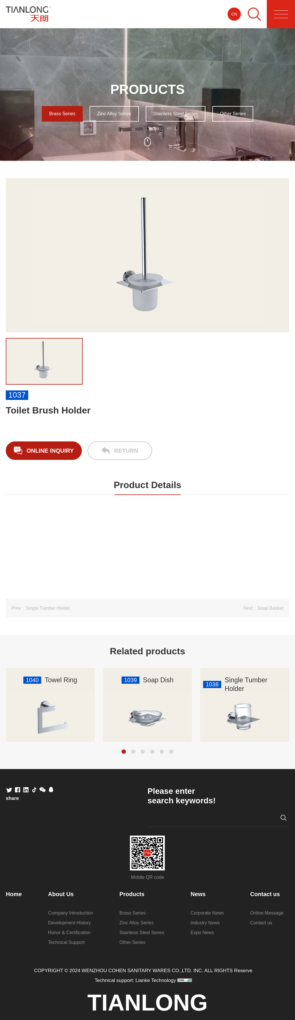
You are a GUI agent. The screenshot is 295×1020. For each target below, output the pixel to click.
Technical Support (66, 942)
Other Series (233, 113)
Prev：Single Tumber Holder (41, 608)
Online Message (266, 913)
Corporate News (207, 913)
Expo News (202, 932)
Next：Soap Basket (263, 608)
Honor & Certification (69, 932)
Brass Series (62, 113)
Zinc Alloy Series (114, 113)
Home (14, 894)
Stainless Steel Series (175, 113)
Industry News (205, 922)
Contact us (265, 894)
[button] (124, 751)
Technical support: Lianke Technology (135, 980)
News (198, 894)
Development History (69, 922)
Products (132, 894)
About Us (61, 894)
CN (234, 14)
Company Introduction (70, 913)
